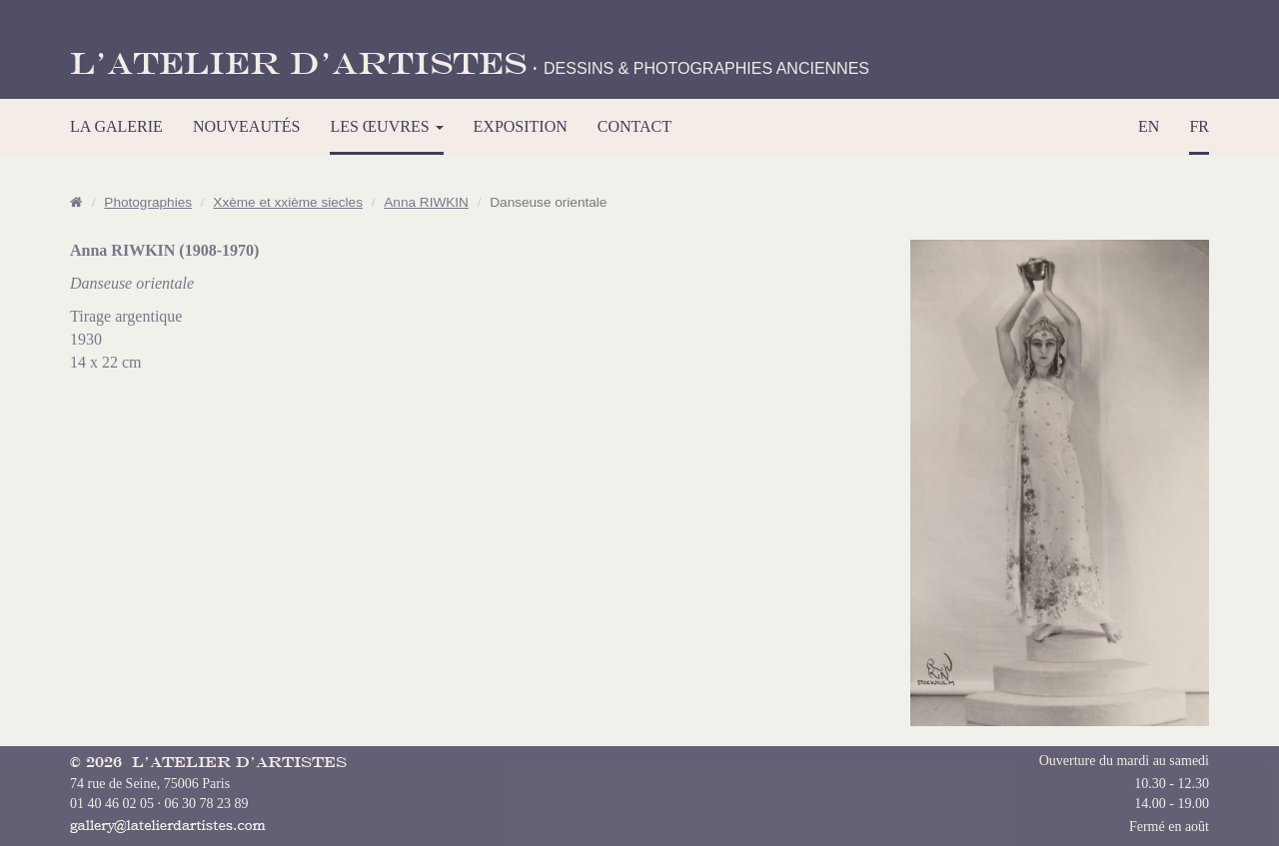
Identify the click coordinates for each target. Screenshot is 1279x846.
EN (1148, 126)
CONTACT (634, 126)
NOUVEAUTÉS (247, 126)
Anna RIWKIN (426, 202)
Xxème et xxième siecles (288, 202)
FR (1199, 126)
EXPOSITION (521, 126)
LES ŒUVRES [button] (386, 126)
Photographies (148, 202)
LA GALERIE (116, 126)
